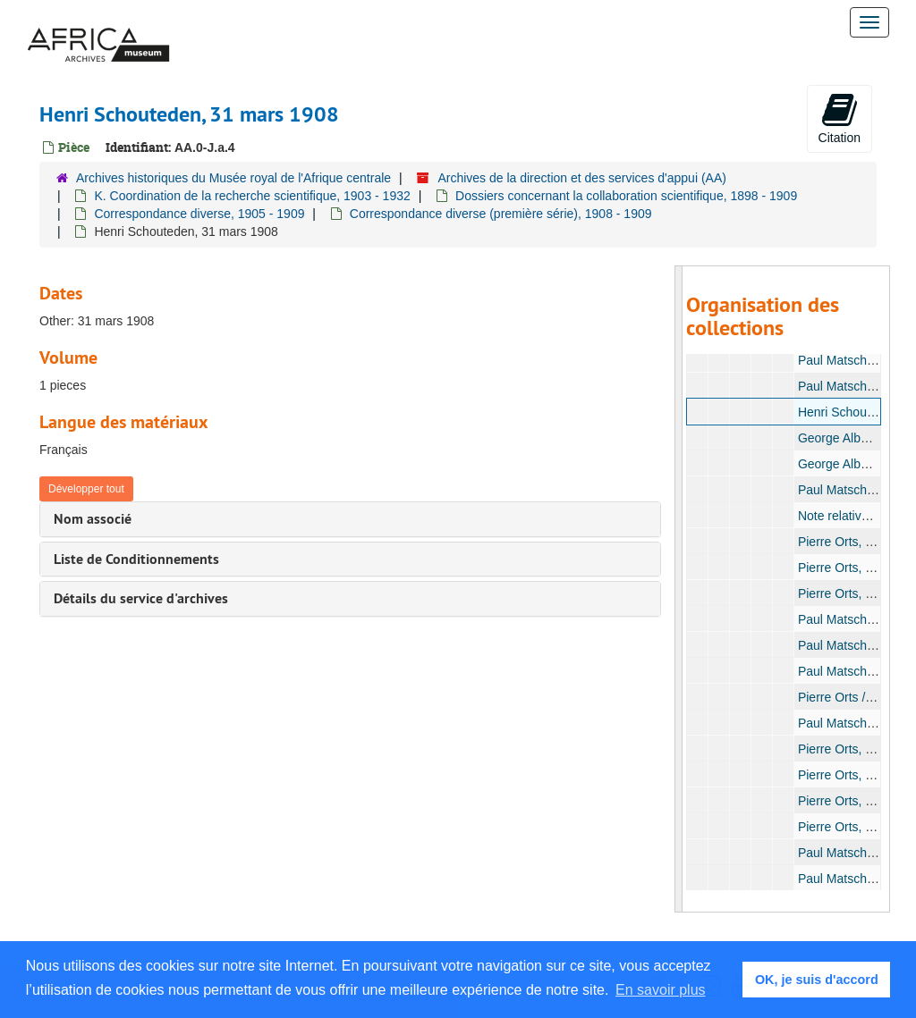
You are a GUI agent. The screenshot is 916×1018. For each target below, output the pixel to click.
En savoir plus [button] (660, 989)
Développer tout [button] (86, 489)
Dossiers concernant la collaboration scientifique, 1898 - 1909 (626, 196)
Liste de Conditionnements (136, 559)
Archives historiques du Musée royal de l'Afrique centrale (233, 178)
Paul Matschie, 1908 (854, 360)
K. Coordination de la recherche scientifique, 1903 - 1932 (252, 196)
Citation (839, 118)
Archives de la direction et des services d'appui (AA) (581, 178)
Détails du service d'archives (141, 598)
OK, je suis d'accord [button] (816, 979)
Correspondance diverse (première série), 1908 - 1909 (501, 213)
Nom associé (92, 518)
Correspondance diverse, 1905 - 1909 (199, 213)
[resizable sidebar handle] (679, 589)
